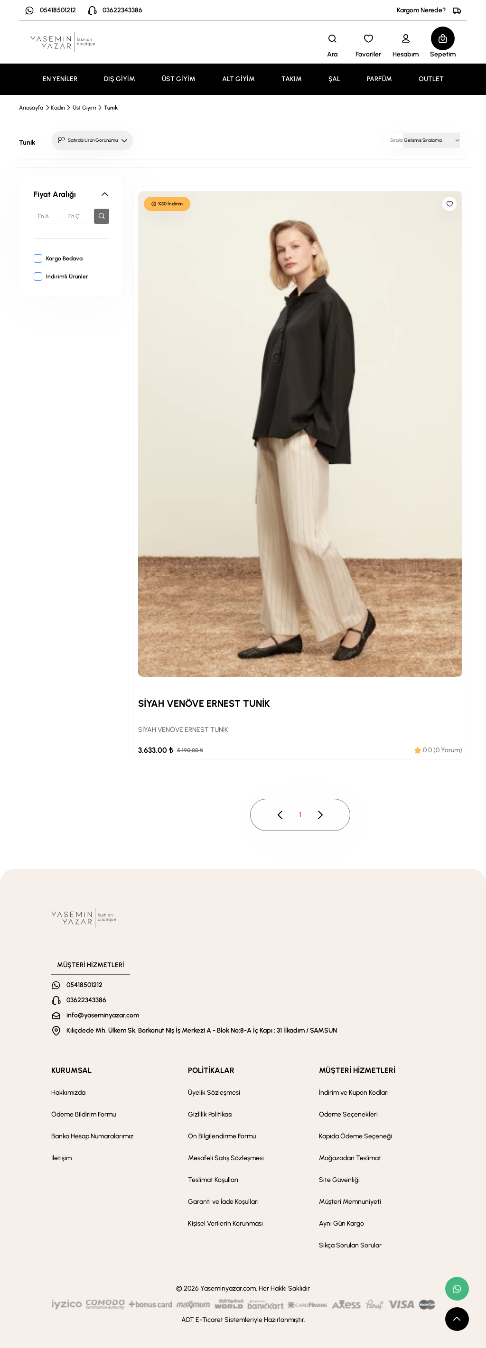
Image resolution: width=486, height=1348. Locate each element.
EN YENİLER (60, 79)
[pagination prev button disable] (280, 815)
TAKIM (291, 79)
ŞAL (334, 79)
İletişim (61, 1158)
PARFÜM (379, 79)
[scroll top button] (457, 1319)
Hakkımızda (68, 1093)
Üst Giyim (84, 107)
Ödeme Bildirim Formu (83, 1114)
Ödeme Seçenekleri (348, 1114)
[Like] (449, 204)
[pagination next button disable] (320, 815)
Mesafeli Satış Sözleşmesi (226, 1158)
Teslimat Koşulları (213, 1180)
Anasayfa (31, 107)
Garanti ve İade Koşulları (223, 1202)
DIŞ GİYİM (119, 79)
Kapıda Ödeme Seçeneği (355, 1136)
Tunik (111, 107)
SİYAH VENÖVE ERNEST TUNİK (204, 703)
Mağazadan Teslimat (350, 1158)
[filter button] (101, 216)
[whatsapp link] (457, 1289)
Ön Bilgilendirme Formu (222, 1136)
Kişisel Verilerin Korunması (225, 1223)
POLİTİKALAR (211, 1070)
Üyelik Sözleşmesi (214, 1093)
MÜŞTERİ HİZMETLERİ (357, 1070)
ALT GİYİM (238, 79)
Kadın (58, 107)
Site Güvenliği (339, 1180)
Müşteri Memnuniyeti (350, 1202)
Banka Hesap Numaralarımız (92, 1136)
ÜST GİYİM (179, 79)
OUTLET (431, 79)
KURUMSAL (71, 1070)
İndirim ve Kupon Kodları (354, 1093)
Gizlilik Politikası (210, 1114)
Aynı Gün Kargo (341, 1223)
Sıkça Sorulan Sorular (350, 1245)
